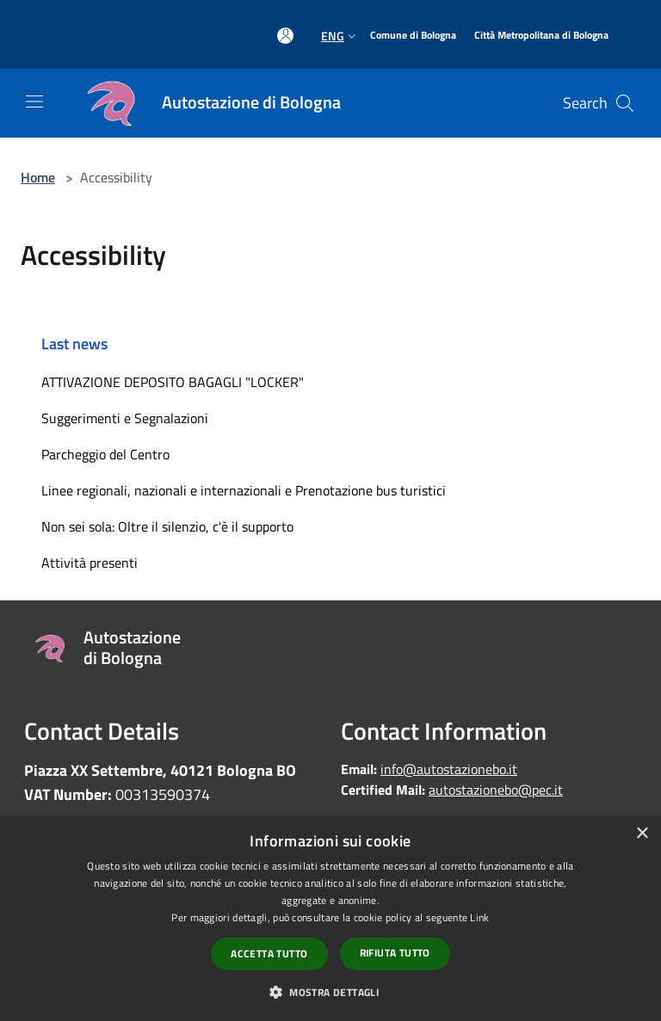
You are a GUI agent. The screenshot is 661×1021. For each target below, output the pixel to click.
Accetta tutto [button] (269, 953)
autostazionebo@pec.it (496, 789)
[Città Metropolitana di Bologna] (541, 36)
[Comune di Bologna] (413, 36)
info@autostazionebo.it (448, 769)
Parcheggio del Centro (105, 454)
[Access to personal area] (285, 36)
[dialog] (330, 918)
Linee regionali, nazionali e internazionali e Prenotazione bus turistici (243, 490)
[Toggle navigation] (34, 101)
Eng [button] (340, 36)
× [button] (641, 833)
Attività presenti (89, 562)
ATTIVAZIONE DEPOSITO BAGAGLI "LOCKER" (172, 382)
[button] (330, 991)
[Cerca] (625, 103)
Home (38, 177)
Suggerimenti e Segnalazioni (124, 418)
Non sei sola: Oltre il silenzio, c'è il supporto (167, 526)
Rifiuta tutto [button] (395, 952)
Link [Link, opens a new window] (479, 917)
